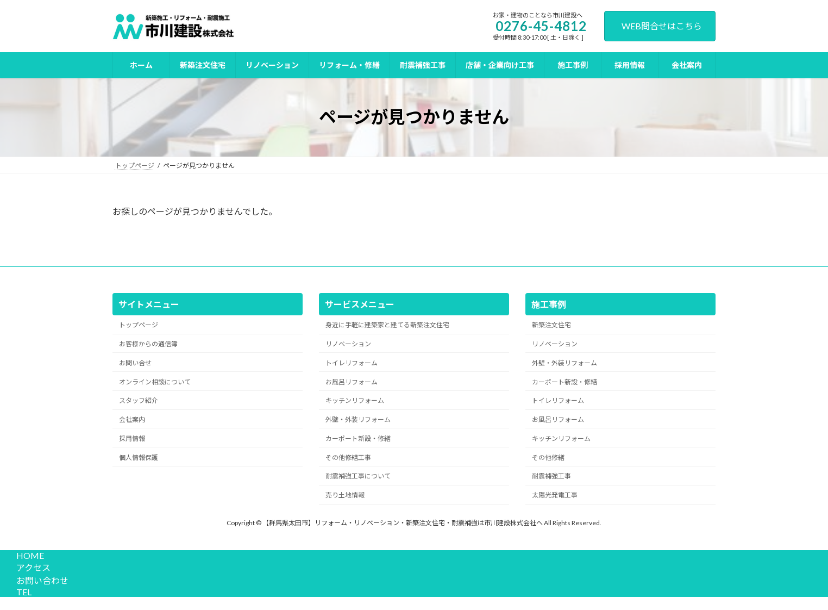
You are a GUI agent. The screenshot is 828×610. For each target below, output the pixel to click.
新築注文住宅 (551, 325)
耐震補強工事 (551, 476)
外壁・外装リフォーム (358, 419)
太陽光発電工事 (555, 495)
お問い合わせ (40, 580)
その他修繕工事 (348, 457)
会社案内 (132, 419)
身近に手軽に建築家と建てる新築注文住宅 (387, 325)
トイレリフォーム (351, 363)
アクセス (32, 567)
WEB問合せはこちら (662, 26)
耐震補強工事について (358, 476)
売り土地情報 (345, 495)
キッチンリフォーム (354, 400)
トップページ (138, 325)
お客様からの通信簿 (148, 344)
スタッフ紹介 (138, 400)
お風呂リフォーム (351, 381)
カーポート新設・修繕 (358, 438)
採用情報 (132, 438)
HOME (28, 555)
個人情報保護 (138, 457)
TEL (22, 592)
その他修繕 (548, 457)
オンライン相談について (155, 381)
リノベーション (348, 344)
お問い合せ (135, 363)
